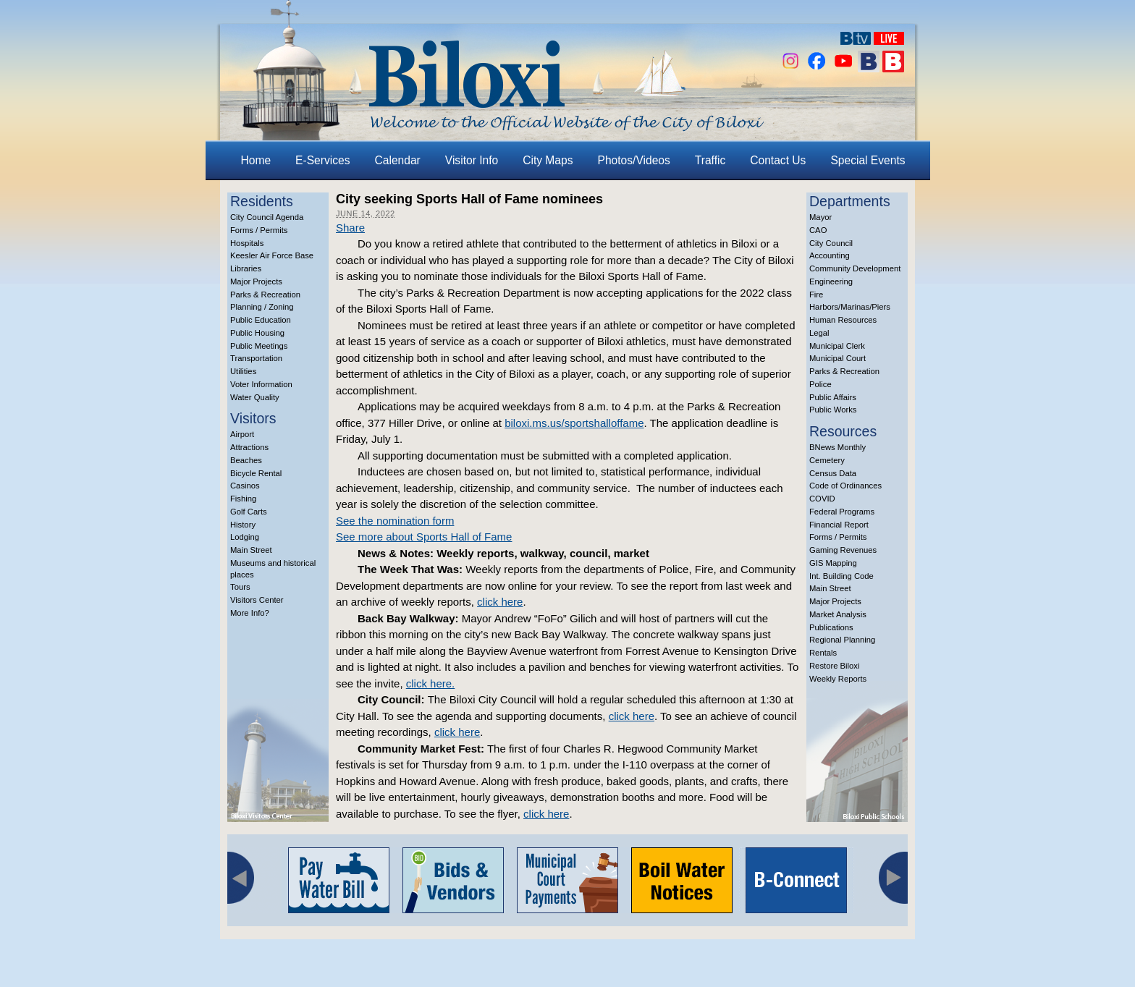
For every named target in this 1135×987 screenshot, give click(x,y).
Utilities (243, 371)
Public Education (260, 319)
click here (500, 602)
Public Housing (257, 333)
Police (820, 384)
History (243, 524)
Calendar (398, 160)
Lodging (244, 537)
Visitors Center (257, 600)
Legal (819, 333)
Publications (831, 627)
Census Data (832, 473)
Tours (240, 587)
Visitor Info (471, 160)
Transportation (256, 358)
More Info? (249, 613)
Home (256, 160)
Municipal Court (837, 358)
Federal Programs (841, 511)
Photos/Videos (634, 160)
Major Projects (256, 281)
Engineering (831, 281)
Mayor (820, 217)
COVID (822, 498)
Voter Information (261, 384)
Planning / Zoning (262, 306)
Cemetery (827, 460)
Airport (242, 434)
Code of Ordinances (845, 485)
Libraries (245, 268)
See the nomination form (395, 520)
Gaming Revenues (843, 550)
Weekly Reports (837, 678)
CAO (818, 230)
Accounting (829, 255)
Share (350, 227)
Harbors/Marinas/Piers (849, 306)
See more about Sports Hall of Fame (424, 536)
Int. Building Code (841, 576)
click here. (430, 683)
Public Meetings (258, 346)
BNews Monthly (837, 447)
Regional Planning (842, 639)
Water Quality (254, 397)
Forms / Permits (258, 230)
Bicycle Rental (256, 473)
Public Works (832, 409)
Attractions (249, 447)
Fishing (243, 498)
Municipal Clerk (837, 346)
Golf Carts (248, 511)
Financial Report (839, 524)
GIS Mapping (833, 563)
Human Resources (843, 319)
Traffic (710, 160)
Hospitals (246, 243)
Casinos (245, 485)
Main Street (251, 550)
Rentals (823, 652)
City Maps (548, 160)
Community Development (854, 268)
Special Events (867, 160)
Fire (816, 294)
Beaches (246, 460)
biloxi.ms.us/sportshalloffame (574, 423)
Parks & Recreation (265, 294)
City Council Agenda (266, 217)
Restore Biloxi (834, 665)
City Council (831, 243)
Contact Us (778, 160)
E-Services (322, 160)
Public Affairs (832, 397)
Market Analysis (837, 614)
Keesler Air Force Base (271, 255)
